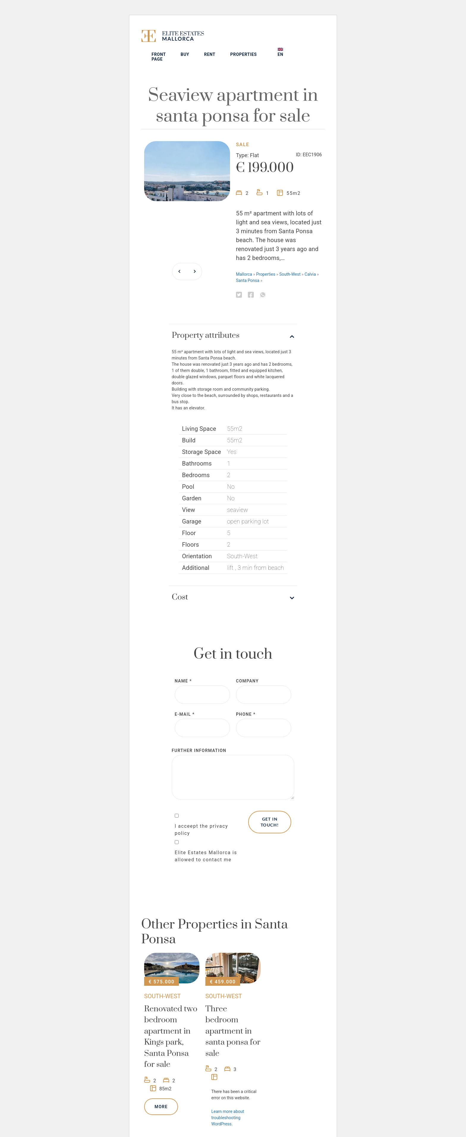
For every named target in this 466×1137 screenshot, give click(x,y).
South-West (290, 260)
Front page (195, 42)
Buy (221, 40)
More (161, 1092)
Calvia (310, 260)
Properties (280, 40)
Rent (246, 40)
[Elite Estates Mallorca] (159, 37)
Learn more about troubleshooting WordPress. (227, 1103)
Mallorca (244, 260)
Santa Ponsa (247, 266)
